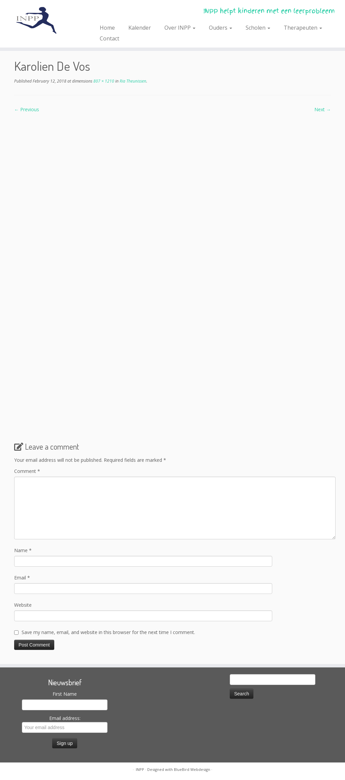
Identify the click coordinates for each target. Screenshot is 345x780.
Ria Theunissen (132, 81)
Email (22, 577)
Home (107, 27)
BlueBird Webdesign (192, 769)
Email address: (64, 724)
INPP (140, 769)
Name (23, 550)
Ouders (220, 27)
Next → (322, 109)
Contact (109, 38)
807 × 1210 (103, 81)
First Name (65, 694)
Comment (27, 471)
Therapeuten (303, 27)
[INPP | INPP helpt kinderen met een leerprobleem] (40, 20)
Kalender (139, 27)
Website (23, 605)
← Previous (26, 109)
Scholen (258, 27)
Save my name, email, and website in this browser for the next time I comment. (108, 632)
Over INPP (179, 27)
